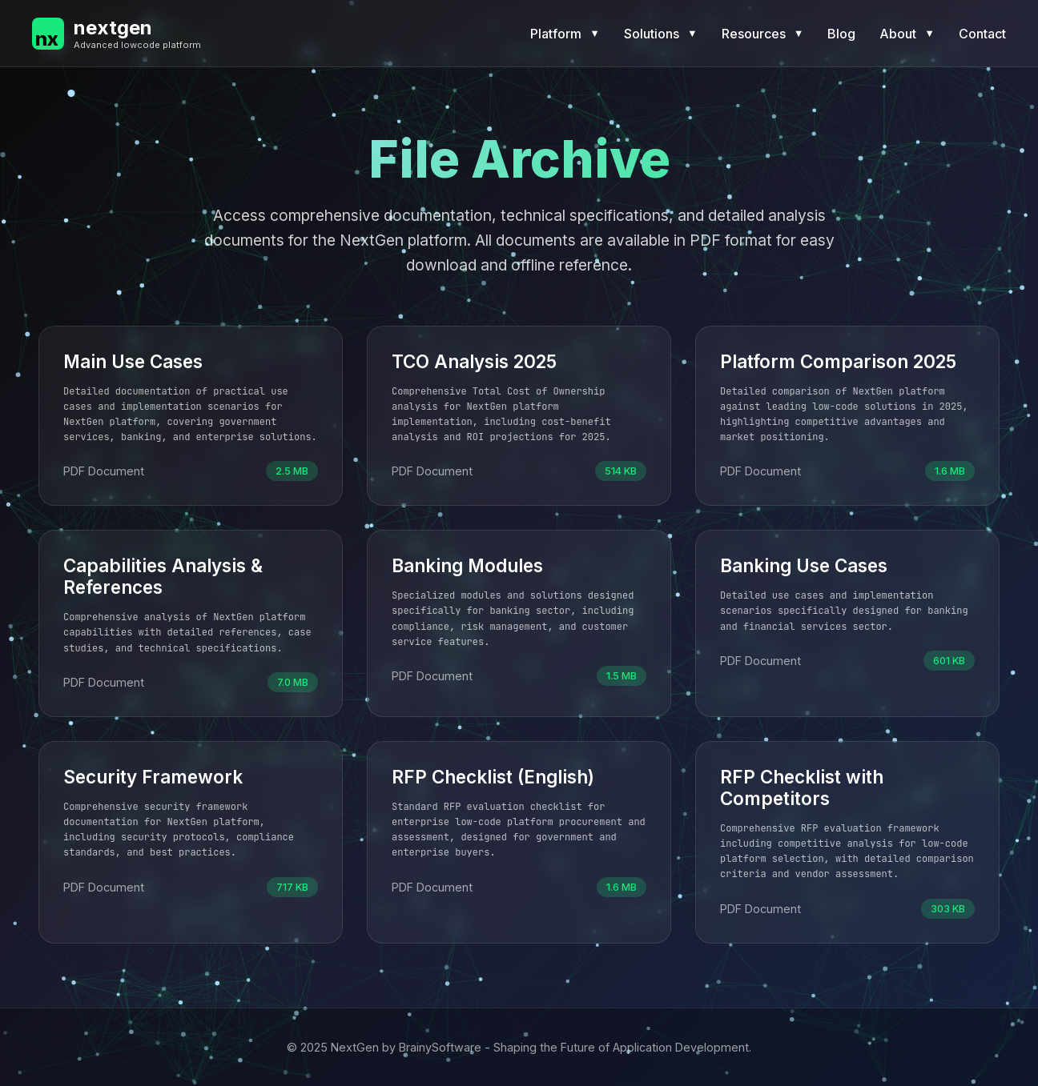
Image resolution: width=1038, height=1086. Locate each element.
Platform (565, 34)
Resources (763, 34)
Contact (982, 34)
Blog (841, 34)
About (907, 34)
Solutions (661, 34)
